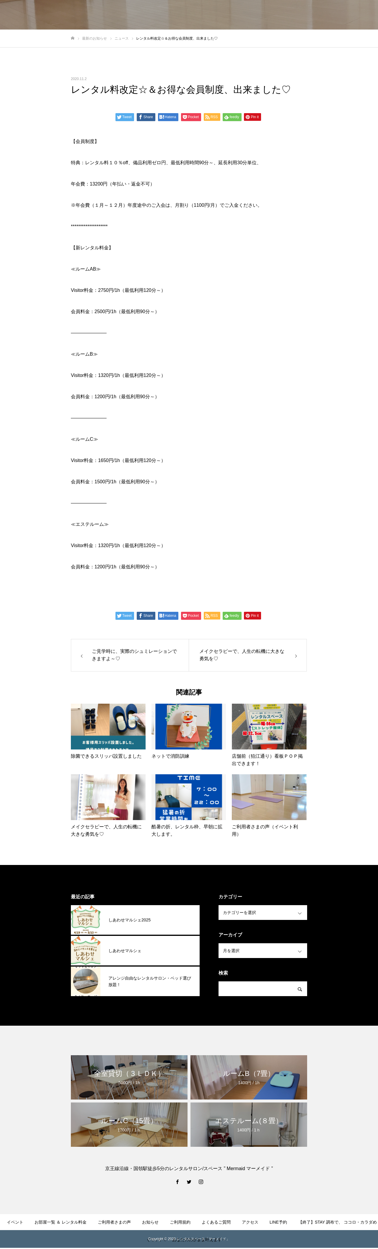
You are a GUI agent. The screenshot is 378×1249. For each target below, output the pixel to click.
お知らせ (150, 1222)
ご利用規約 (180, 1222)
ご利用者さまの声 (114, 1222)
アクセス (250, 1222)
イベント (15, 1222)
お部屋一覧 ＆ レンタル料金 (61, 1222)
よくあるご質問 (216, 1222)
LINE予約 (278, 1222)
